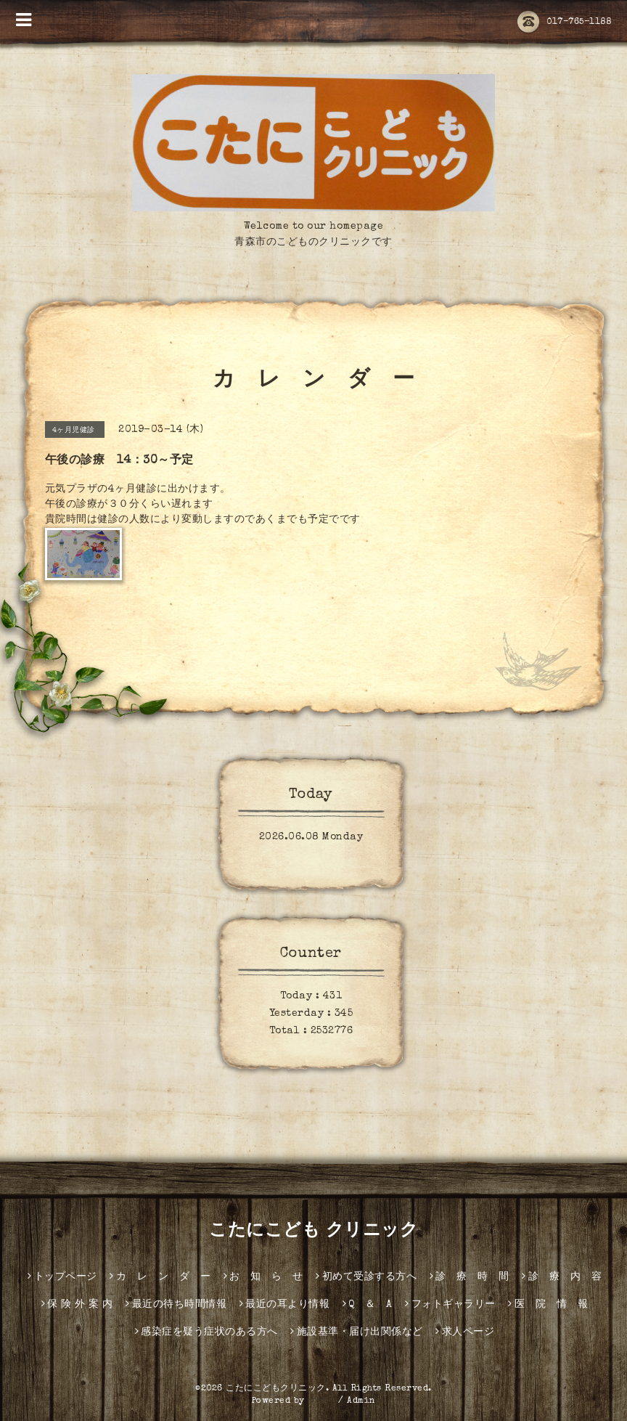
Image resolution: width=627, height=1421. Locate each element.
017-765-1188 (564, 22)
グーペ (321, 1401)
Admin (361, 1401)
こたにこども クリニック (313, 1231)
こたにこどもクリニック (276, 1389)
